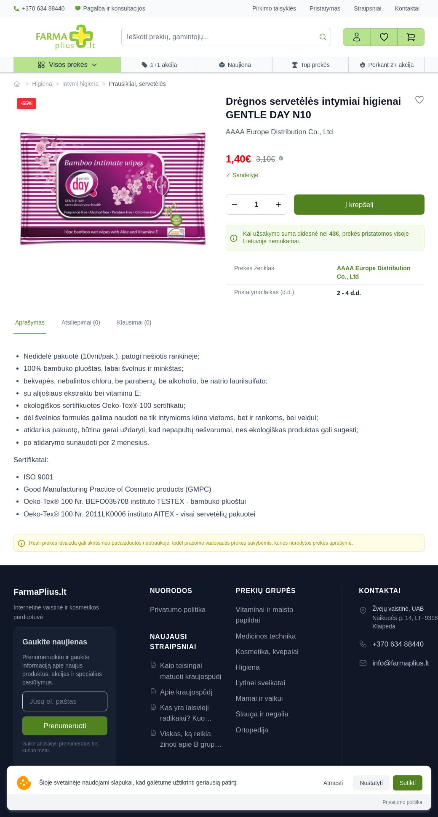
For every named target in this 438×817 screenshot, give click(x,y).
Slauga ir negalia (262, 714)
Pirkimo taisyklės (274, 8)
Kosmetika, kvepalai (267, 652)
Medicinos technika (266, 636)
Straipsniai (367, 8)
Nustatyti (371, 783)
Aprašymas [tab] (30, 322)
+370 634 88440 (39, 8)
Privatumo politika (178, 610)
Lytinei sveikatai (261, 683)
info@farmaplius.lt (400, 663)
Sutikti (408, 783)
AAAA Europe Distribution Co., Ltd (373, 272)
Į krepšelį (359, 205)
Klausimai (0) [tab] (134, 322)
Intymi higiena (80, 83)
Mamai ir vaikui (259, 699)
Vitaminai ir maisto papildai (265, 615)
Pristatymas (325, 8)
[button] (280, 158)
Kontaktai (407, 8)
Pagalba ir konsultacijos (110, 8)
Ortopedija (252, 730)
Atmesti (333, 783)
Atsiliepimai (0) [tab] (80, 322)
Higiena (42, 83)
